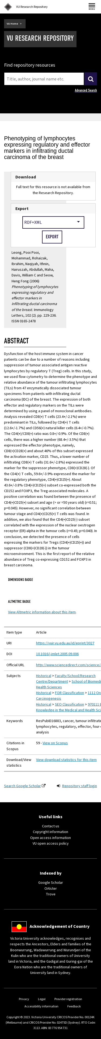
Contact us (50, 826)
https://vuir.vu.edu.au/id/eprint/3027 (65, 643)
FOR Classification (69, 693)
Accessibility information (41, 1006)
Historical (43, 676)
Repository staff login (79, 786)
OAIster (50, 888)
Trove (50, 894)
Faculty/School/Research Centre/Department (66, 678)
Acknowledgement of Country (59, 926)
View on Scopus (55, 743)
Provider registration (68, 999)
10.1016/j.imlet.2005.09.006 (57, 654)
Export (22, 208)
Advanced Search (86, 90)
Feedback (74, 1006)
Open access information (50, 838)
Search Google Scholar (22, 786)
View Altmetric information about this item (42, 612)
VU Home (12, 24)
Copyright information (50, 832)
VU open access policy (51, 843)
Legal (42, 999)
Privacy (24, 999)
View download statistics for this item (66, 760)
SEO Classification (69, 704)
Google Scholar (50, 882)
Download (25, 177)
